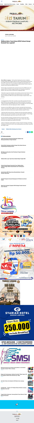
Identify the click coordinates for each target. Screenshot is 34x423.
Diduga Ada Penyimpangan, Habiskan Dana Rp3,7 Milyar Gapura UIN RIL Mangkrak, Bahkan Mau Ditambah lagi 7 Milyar (14, 375)
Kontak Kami (17, 418)
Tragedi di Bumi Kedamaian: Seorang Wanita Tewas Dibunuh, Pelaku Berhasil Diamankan (14, 395)
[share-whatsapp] (32, 132)
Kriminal (1, 4)
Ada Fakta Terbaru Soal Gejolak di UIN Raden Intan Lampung (12, 381)
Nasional (30, 4)
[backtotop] (17, 411)
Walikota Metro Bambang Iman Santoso (13, 129)
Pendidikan (22, 4)
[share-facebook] (28, 132)
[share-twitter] (30, 132)
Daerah (18, 4)
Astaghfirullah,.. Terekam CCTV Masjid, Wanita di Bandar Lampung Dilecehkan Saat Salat (13, 388)
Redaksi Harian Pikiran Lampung (9, 4)
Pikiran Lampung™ (17, 416)
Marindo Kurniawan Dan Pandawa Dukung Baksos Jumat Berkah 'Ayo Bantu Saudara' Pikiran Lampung (13, 368)
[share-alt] (26, 132)
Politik (26, 4)
